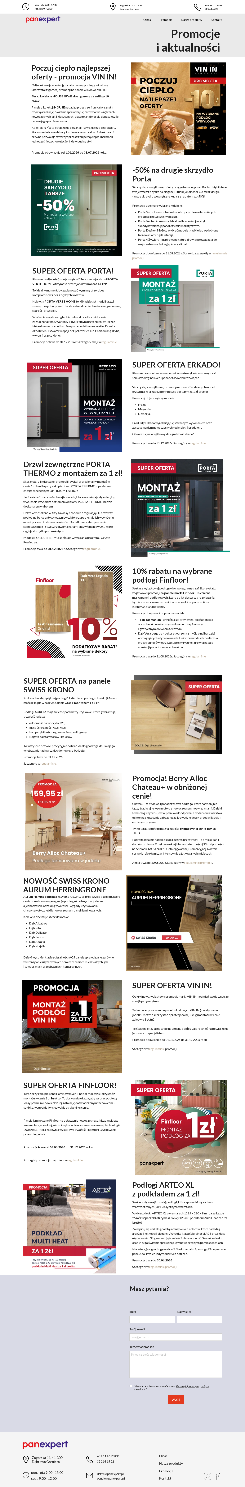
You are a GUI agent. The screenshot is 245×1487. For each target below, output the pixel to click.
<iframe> (71, 1353)
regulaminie (198, 656)
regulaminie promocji (198, 862)
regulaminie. (109, 342)
